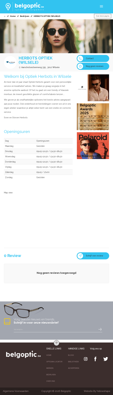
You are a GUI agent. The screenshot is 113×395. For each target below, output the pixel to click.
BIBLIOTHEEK (73, 362)
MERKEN (49, 368)
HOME (48, 355)
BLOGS (71, 355)
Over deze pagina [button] (102, 16)
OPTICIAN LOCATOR (54, 362)
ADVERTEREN (73, 368)
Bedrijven (24, 16)
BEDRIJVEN (51, 375)
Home (13, 16)
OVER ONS (50, 381)
